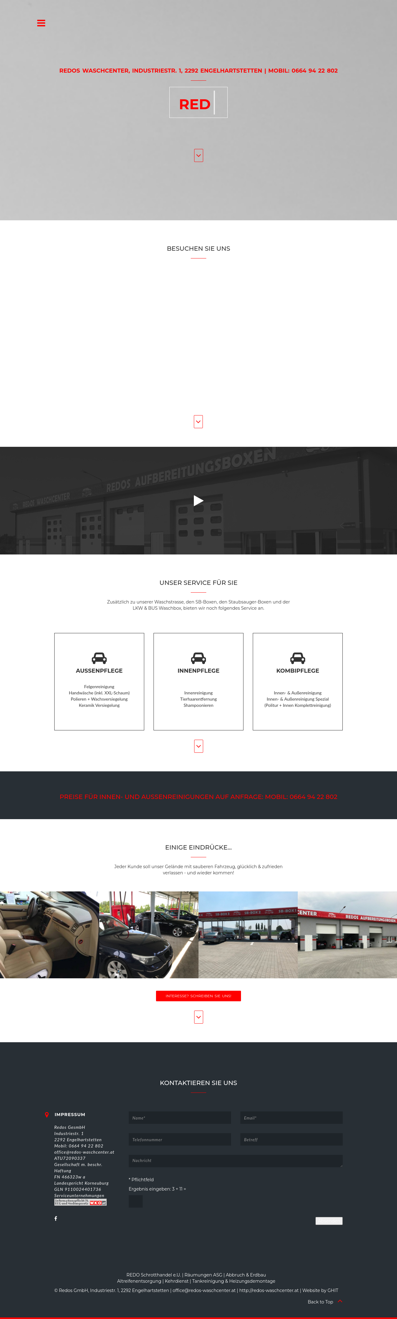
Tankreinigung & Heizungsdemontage (233, 1281)
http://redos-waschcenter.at (269, 1290)
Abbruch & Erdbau (246, 1275)
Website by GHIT (320, 1290)
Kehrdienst (177, 1281)
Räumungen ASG (203, 1275)
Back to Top (325, 1302)
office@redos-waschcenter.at (204, 1290)
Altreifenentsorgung (139, 1281)
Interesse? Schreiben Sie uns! (198, 996)
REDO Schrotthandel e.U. (154, 1275)
